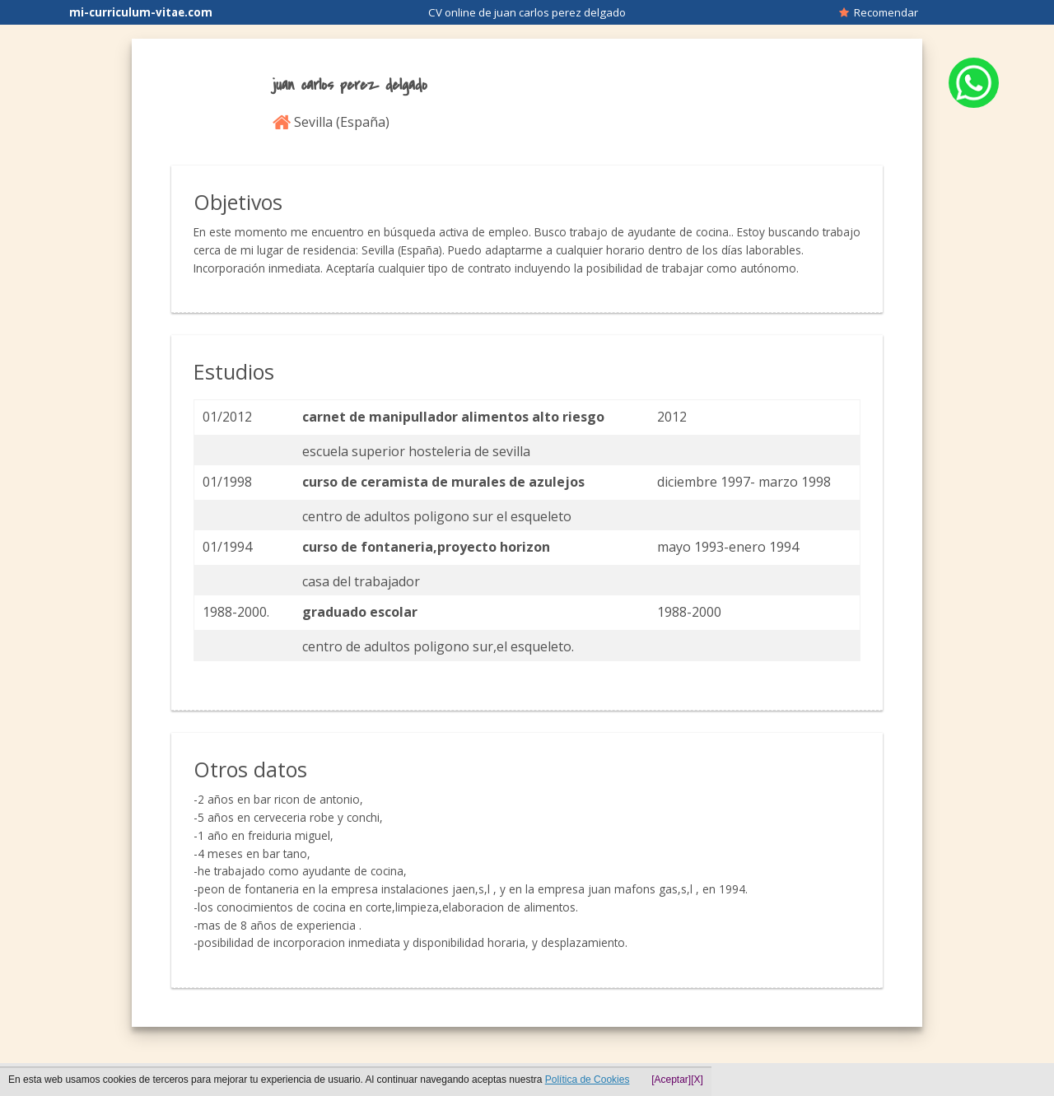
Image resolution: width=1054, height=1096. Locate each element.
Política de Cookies (587, 1079)
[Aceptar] (671, 1079)
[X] (697, 1079)
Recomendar (878, 12)
